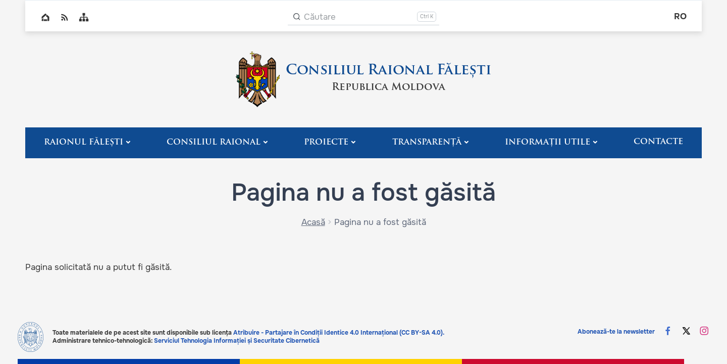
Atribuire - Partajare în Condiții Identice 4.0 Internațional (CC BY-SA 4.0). (338, 333)
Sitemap (84, 17)
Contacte (658, 142)
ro (680, 16)
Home (45, 17)
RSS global (65, 17)
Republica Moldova (388, 87)
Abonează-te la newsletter (616, 332)
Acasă (313, 222)
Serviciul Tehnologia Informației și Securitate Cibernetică (237, 341)
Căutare (320, 17)
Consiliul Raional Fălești (388, 71)
